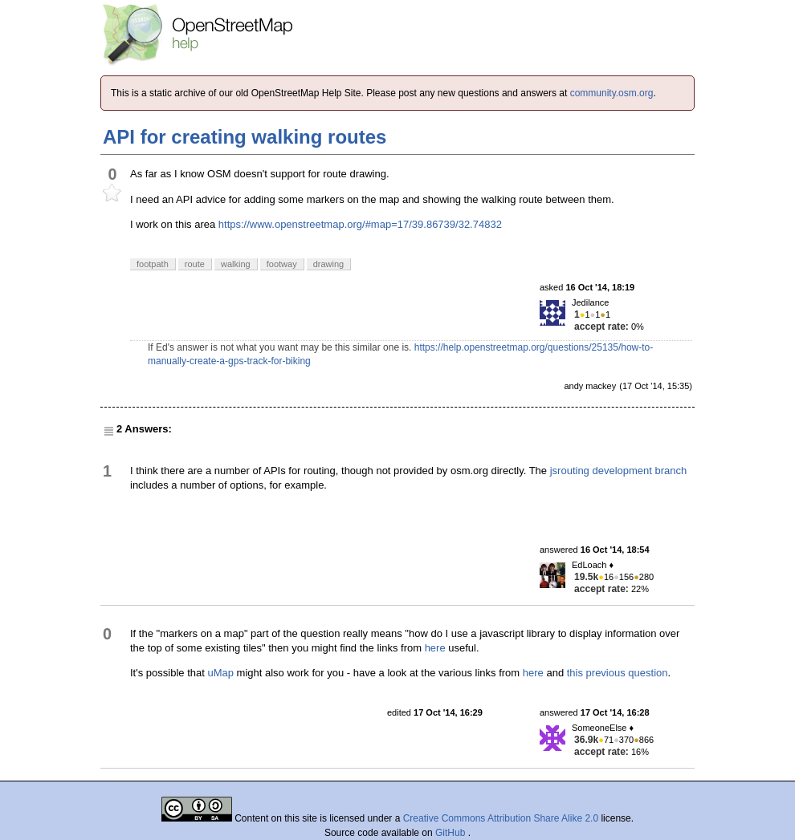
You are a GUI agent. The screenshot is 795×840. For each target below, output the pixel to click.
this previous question (617, 673)
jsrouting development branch (618, 471)
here (435, 648)
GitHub (451, 832)
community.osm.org (612, 93)
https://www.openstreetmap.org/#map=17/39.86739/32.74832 (360, 224)
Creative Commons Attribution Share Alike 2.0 (500, 818)
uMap (220, 673)
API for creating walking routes (244, 137)
